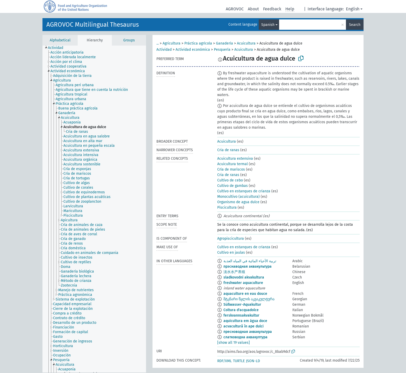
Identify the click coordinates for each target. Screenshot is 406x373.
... (157, 43)
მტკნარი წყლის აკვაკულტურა (248, 299)
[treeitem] (58, 48)
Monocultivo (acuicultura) (238, 196)
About (253, 8)
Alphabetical (60, 40)
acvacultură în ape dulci (243, 326)
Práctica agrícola (198, 43)
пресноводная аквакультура (247, 332)
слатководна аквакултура (245, 337)
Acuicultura (246, 43)
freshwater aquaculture (243, 283)
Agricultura (171, 43)
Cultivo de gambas (232, 186)
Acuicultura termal (232, 164)
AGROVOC (235, 8)
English (352, 8)
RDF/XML (224, 361)
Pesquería (222, 49)
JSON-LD (253, 361)
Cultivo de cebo (230, 180)
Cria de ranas (228, 150)
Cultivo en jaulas (231, 252)
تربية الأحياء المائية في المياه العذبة (249, 261)
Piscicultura (227, 207)
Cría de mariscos (231, 169)
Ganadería (224, 43)
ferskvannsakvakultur (241, 315)
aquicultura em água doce (245, 321)
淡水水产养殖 (234, 272)
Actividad (164, 49)
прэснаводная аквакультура (247, 266)
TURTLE (239, 361)
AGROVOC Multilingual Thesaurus (92, 24)
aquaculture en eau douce (245, 293)
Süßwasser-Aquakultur (242, 304)
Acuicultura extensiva (235, 158)
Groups (129, 40)
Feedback (272, 8)
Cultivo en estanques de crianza (243, 191)
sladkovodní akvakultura (243, 277)
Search (354, 25)
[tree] (94, 209)
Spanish (267, 25)
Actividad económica (193, 49)
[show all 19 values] (233, 342)
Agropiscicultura (230, 238)
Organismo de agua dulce (238, 202)
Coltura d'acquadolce (241, 310)
